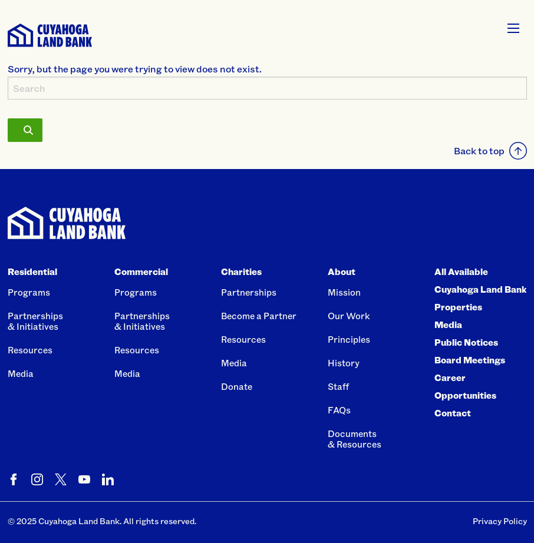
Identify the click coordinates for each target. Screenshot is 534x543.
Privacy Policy (500, 521)
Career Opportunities (465, 386)
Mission (344, 292)
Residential (32, 271)
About (341, 271)
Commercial (141, 271)
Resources (30, 350)
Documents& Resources (354, 439)
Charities (241, 271)
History (344, 363)
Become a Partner (258, 316)
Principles (349, 339)
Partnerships (248, 292)
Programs (29, 292)
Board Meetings (469, 360)
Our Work (349, 316)
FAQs (339, 410)
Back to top (490, 151)
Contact (452, 413)
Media (21, 373)
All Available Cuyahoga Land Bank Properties (480, 289)
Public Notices (466, 342)
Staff (338, 386)
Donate (236, 386)
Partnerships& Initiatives (35, 321)
